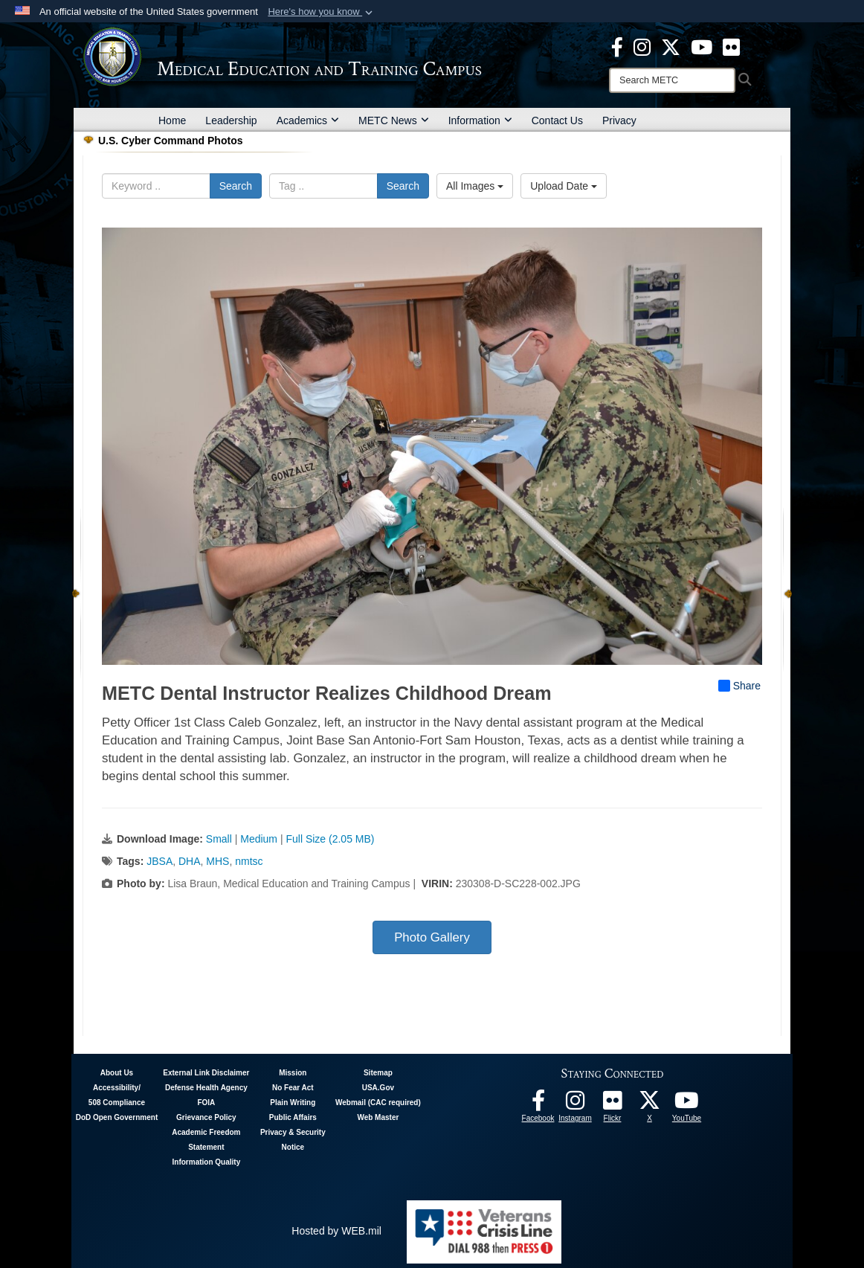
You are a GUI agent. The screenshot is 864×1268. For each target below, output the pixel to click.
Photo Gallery (432, 937)
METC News (393, 120)
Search (235, 186)
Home (172, 120)
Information (480, 120)
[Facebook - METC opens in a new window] (617, 46)
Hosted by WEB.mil (336, 1231)
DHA (189, 861)
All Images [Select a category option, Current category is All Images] (474, 186)
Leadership (231, 120)
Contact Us (557, 120)
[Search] (672, 80)
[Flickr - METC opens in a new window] (731, 46)
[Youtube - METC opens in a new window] (701, 46)
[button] (321, 11)
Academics (308, 120)
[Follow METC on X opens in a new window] (649, 1104)
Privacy (619, 120)
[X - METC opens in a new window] (670, 46)
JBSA (159, 861)
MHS (217, 861)
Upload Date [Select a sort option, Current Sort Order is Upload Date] (563, 186)
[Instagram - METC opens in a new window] (642, 46)
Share (739, 686)
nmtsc (248, 861)
